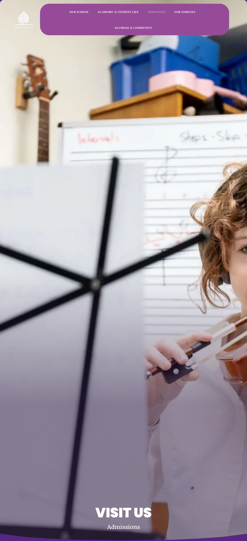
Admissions (135, 13)
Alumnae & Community (184, 13)
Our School (76, 13)
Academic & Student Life (105, 13)
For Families (155, 13)
